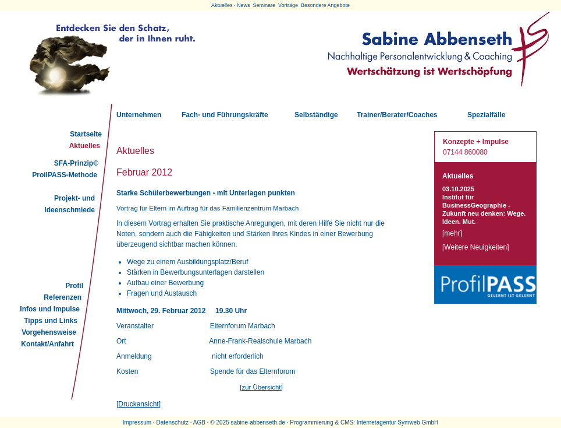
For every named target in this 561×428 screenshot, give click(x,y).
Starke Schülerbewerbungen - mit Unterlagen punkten (205, 193)
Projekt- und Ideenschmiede (69, 204)
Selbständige (316, 115)
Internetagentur (376, 422)
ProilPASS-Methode (64, 175)
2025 (222, 422)
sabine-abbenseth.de (257, 422)
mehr (452, 233)
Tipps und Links (50, 321)
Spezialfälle (486, 115)
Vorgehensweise (49, 332)
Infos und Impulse (50, 309)
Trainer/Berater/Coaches (397, 115)
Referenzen (62, 297)
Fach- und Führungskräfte (225, 115)
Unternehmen (138, 115)
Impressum (137, 422)
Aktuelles (84, 146)
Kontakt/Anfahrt (47, 344)
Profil (74, 286)
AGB (199, 422)
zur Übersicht (261, 387)
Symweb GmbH (417, 422)
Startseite (86, 134)
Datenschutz (172, 422)
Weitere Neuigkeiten (475, 247)
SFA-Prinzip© (76, 163)
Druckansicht (138, 404)
